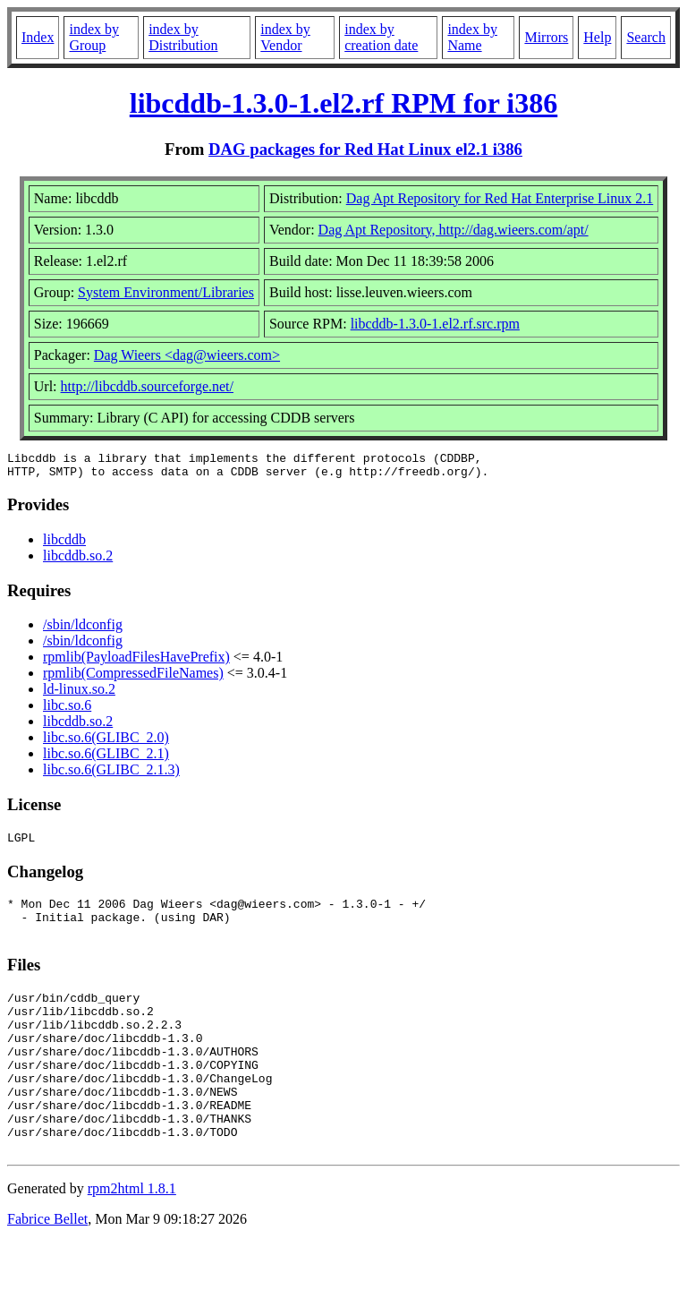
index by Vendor (285, 37)
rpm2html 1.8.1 (132, 1236)
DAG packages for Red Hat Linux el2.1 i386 (365, 149)
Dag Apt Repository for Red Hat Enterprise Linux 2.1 (500, 198)
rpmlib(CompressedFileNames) (133, 678)
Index (37, 37)
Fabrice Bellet (47, 1267)
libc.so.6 (67, 710)
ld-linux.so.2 (79, 694)
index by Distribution (182, 37)
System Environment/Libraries (166, 292)
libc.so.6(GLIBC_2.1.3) (111, 774)
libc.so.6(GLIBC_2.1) (106, 758)
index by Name (472, 37)
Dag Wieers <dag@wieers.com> (187, 355)
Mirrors (546, 37)
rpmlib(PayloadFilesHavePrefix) (136, 662)
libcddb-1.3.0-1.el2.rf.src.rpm (435, 323)
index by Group (94, 37)
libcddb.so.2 (78, 560)
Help (597, 37)
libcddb (64, 544)
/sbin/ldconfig (83, 629)
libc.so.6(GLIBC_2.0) (106, 742)
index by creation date (381, 37)
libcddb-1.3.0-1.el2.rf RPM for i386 (343, 103)
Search (646, 37)
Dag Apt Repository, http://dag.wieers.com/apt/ (453, 229)
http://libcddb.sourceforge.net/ (147, 386)
